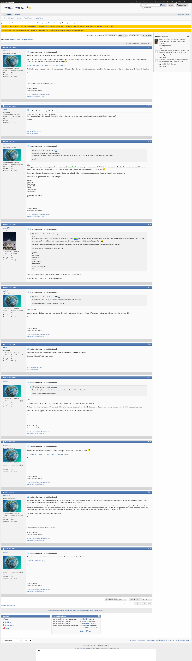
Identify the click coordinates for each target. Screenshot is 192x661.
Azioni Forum (28, 18)
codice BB (84, 619)
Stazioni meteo (148, 2)
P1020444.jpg (32, 454)
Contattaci (132, 640)
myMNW (178, 2)
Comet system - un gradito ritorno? (22, 40)
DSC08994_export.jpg (60, 454)
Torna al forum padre (8, 606)
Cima (149, 604)
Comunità (18, 18)
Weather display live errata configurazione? (90, 610)
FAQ (5, 18)
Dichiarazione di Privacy (164, 640)
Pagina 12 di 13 (112, 35)
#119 (149, 492)
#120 (149, 548)
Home (132, 2)
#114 (149, 224)
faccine (84, 621)
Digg (6, 619)
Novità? (18, 15)
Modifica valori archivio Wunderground (62, 610)
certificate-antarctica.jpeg (36, 560)
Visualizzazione (145, 43)
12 (137, 35)
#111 (149, 47)
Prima (120, 35)
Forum (138, 2)
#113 (149, 141)
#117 (149, 377)
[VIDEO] (88, 626)
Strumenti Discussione (132, 43)
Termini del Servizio (179, 640)
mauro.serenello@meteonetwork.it (38, 94)
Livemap (158, 2)
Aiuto (171, 5)
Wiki (184, 2)
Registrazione (181, 5)
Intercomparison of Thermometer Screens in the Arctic (46, 65)
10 (132, 35)
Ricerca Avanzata (183, 14)
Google (7, 628)
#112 (149, 106)
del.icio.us (8, 622)
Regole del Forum (85, 631)
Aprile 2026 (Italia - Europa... (168, 64)
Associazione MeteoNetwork (146, 640)
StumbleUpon (9, 625)
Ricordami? (147, 7)
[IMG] (87, 623)
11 (135, 35)
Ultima (149, 35)
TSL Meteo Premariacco (34, 131)
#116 (149, 344)
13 (140, 35)
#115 (149, 287)
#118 (149, 442)
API (171, 2)
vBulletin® (82, 648)
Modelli (165, 2)
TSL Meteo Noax (32, 133)
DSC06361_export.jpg (45, 454)
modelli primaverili (165, 46)
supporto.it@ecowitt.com (35, 96)
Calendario (11, 18)
